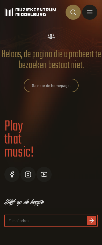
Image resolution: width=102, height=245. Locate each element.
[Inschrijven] (91, 220)
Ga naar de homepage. (51, 85)
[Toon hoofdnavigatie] (89, 12)
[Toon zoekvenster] (73, 12)
